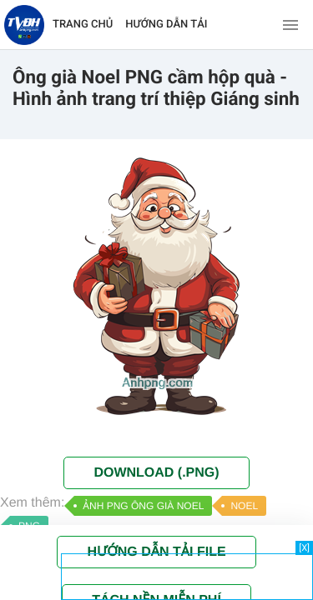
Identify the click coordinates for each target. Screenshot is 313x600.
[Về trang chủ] (24, 25)
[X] (304, 547)
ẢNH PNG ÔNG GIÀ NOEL (143, 506)
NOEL (244, 506)
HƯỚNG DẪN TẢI (166, 24)
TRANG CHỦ (83, 24)
